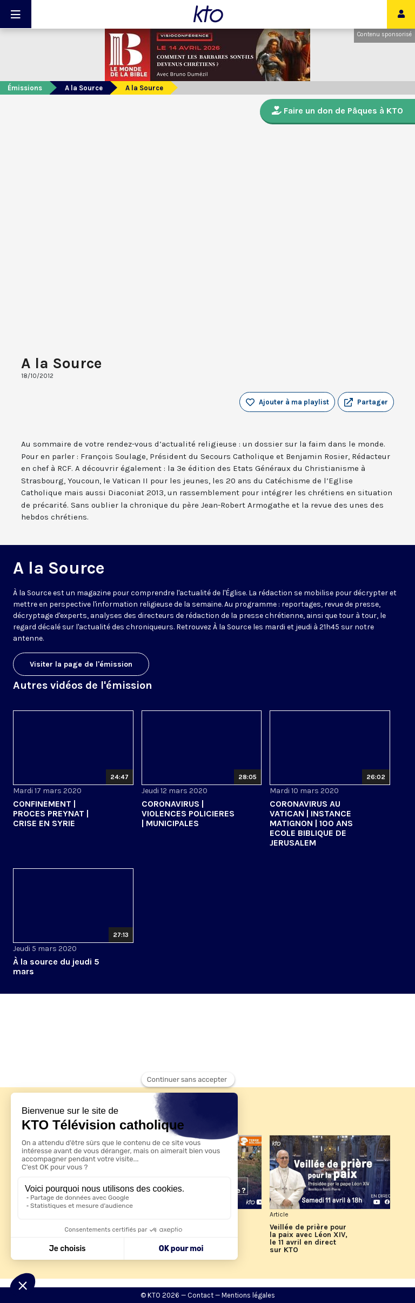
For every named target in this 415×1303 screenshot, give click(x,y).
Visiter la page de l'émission (81, 664)
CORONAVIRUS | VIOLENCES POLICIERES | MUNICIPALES (188, 813)
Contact (200, 1295)
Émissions (25, 88)
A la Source (84, 88)
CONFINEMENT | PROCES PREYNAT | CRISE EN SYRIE (51, 813)
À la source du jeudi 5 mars (56, 966)
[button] (366, 402)
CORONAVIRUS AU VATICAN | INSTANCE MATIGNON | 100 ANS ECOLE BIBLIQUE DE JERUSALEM (311, 823)
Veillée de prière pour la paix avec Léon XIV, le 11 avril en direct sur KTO (308, 1239)
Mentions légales (248, 1295)
